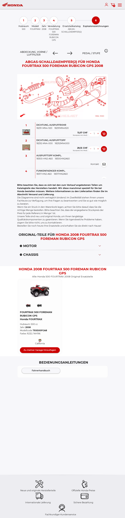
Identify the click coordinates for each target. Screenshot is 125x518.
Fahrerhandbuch (41, 370)
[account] (107, 5)
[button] (106, 51)
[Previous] (55, 53)
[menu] (120, 5)
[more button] (98, 134)
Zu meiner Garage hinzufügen (40, 350)
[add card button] (104, 134)
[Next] (69, 53)
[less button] (90, 134)
